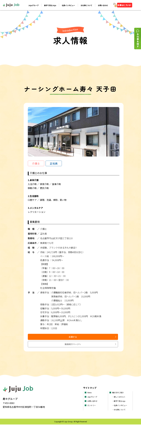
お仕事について (86, 5)
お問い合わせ (103, 5)
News (89, 393)
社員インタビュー (68, 5)
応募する (50, 345)
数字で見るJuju (50, 5)
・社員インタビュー (121, 406)
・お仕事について (120, 410)
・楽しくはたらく (120, 397)
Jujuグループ (33, 5)
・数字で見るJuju (120, 401)
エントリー (92, 406)
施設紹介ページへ (96, 345)
